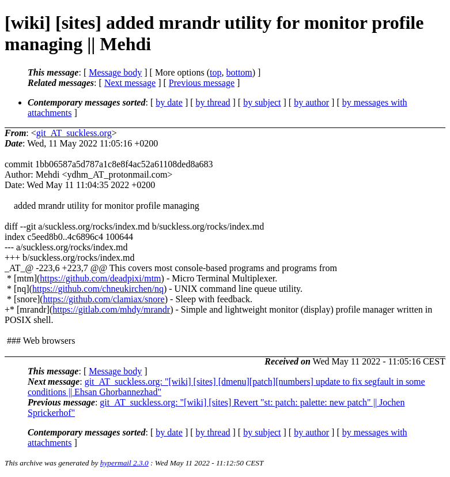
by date (169, 102)
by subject (262, 102)
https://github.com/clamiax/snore (104, 299)
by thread (213, 102)
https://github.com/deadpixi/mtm (100, 278)
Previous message (202, 83)
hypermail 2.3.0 (124, 463)
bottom (239, 72)
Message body (115, 72)
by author (311, 102)
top (215, 72)
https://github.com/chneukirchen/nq (98, 289)
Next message (130, 83)
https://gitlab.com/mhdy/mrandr (111, 309)
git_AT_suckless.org (74, 133)
